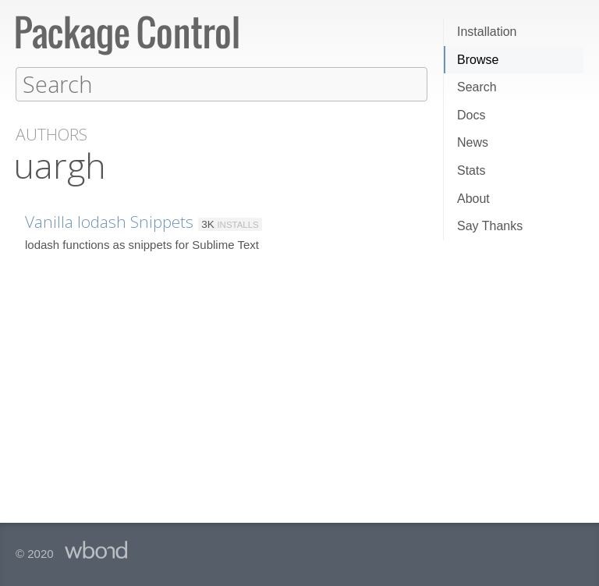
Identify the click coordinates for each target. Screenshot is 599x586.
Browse (477, 59)
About (473, 198)
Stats (471, 170)
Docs (471, 115)
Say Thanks (490, 226)
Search (477, 87)
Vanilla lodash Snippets (109, 221)
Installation (487, 31)
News (472, 142)
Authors (51, 134)
